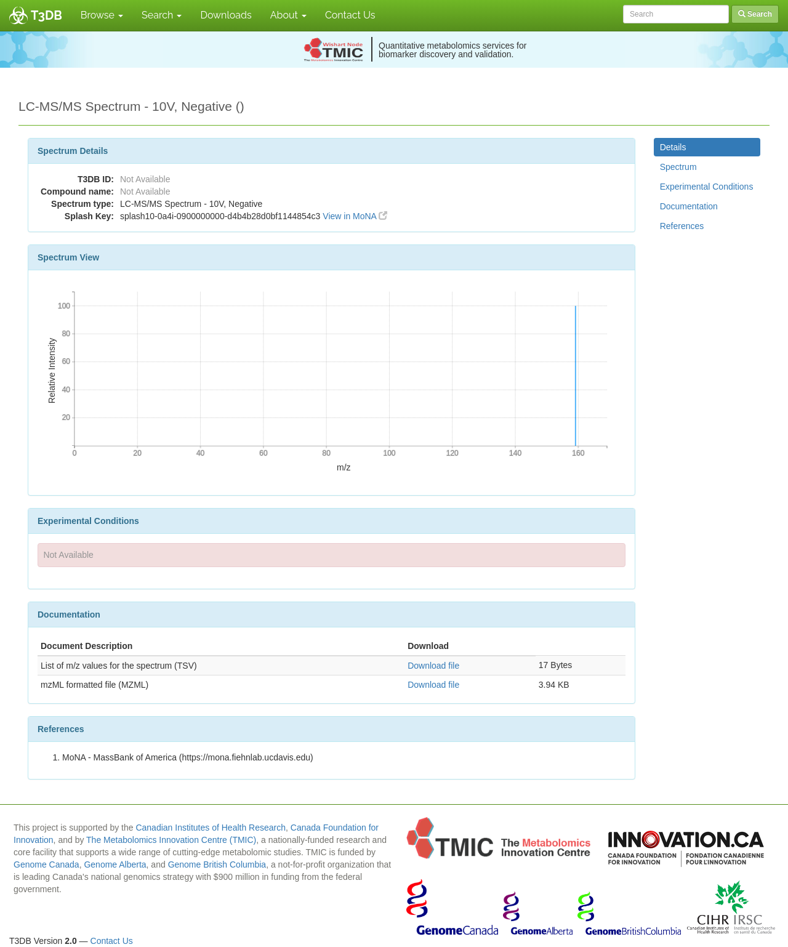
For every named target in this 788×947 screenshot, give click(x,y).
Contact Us (350, 15)
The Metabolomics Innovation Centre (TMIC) (171, 840)
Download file (433, 666)
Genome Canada (46, 864)
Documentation (689, 206)
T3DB (46, 15)
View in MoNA (355, 216)
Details (673, 147)
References (682, 226)
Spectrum (678, 167)
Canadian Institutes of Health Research (210, 827)
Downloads (225, 15)
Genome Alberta (115, 864)
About (288, 15)
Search (162, 15)
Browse (102, 15)
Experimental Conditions (707, 186)
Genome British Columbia (217, 864)
